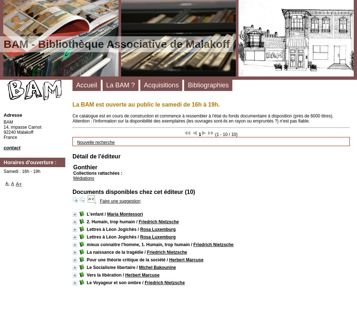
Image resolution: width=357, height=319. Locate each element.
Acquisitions (161, 85)
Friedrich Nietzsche (159, 221)
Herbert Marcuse (186, 259)
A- (7, 183)
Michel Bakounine (157, 267)
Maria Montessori (125, 214)
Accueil (86, 85)
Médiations (83, 178)
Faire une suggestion (120, 201)
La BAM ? (120, 85)
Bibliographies (208, 85)
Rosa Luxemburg (158, 229)
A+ (19, 184)
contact (12, 147)
